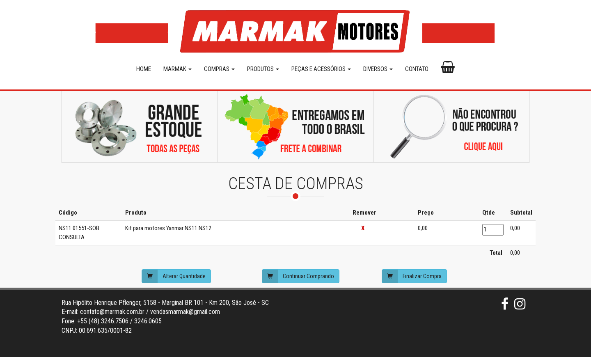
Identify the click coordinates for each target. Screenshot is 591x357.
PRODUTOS (263, 69)
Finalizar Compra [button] (412, 276)
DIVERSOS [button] (378, 69)
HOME (143, 69)
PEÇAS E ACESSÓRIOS (321, 69)
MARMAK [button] (177, 69)
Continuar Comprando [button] (298, 276)
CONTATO (416, 69)
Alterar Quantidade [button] (174, 276)
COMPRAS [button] (219, 69)
